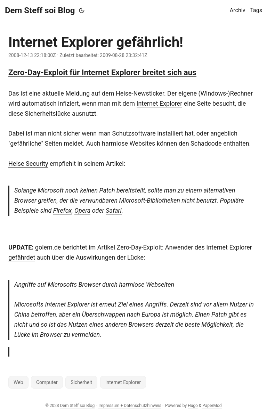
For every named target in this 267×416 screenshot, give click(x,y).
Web (18, 382)
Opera (82, 210)
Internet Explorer (160, 103)
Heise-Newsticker (140, 93)
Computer (47, 382)
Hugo (193, 405)
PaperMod (211, 405)
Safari (114, 210)
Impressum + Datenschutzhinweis (129, 405)
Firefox (62, 210)
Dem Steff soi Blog (40, 10)
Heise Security (28, 163)
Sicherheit (81, 382)
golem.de (48, 247)
